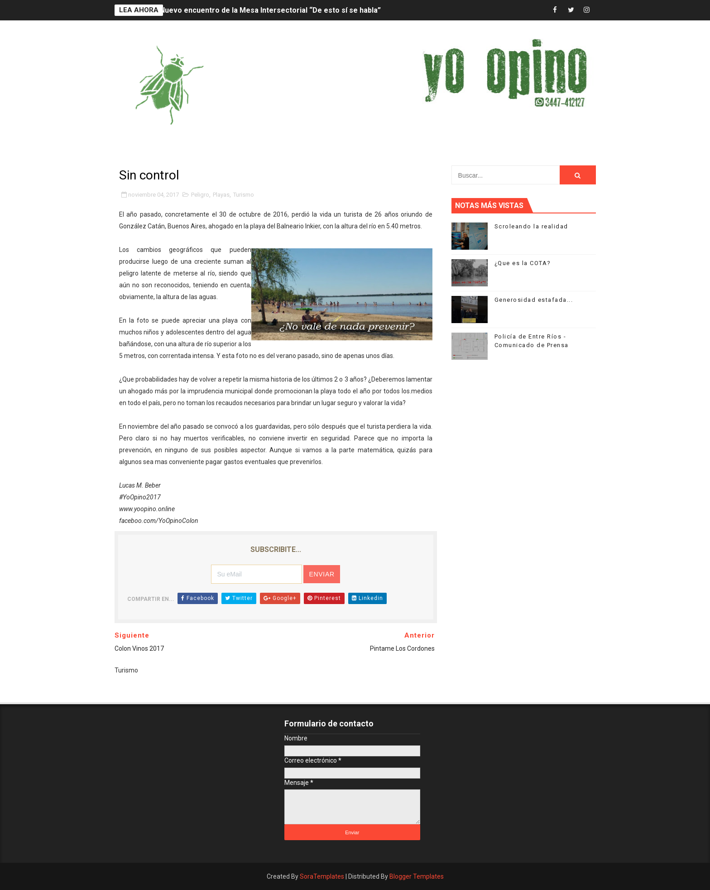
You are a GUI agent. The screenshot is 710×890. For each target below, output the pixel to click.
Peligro (200, 194)
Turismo (243, 194)
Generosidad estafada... (533, 299)
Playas (221, 194)
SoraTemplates (322, 876)
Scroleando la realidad (531, 226)
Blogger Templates (416, 876)
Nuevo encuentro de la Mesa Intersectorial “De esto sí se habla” (270, 10)
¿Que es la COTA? (522, 263)
